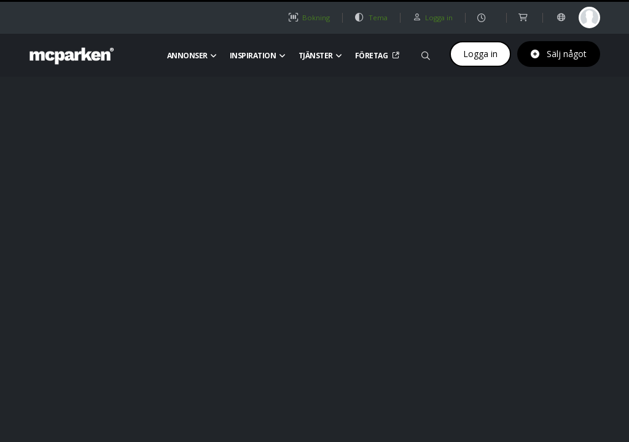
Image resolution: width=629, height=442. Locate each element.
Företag (375, 55)
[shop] (524, 17)
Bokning (309, 17)
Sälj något (559, 54)
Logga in (480, 54)
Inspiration (258, 55)
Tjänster (320, 55)
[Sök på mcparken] (425, 54)
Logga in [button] (432, 17)
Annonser (192, 55)
